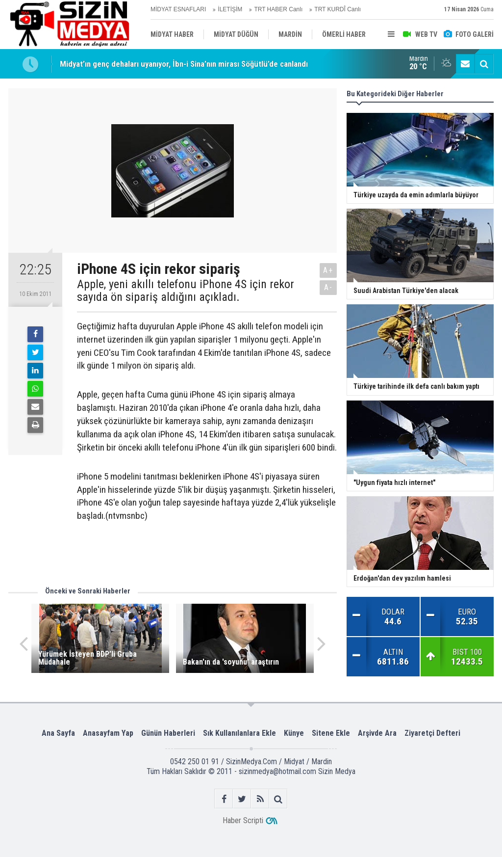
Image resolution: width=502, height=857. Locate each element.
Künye (294, 733)
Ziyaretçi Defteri (432, 733)
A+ (328, 270)
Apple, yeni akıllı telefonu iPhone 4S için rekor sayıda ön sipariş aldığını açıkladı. (185, 291)
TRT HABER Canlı (278, 9)
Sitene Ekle (331, 733)
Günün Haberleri (168, 733)
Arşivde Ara (377, 733)
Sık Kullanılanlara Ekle (239, 733)
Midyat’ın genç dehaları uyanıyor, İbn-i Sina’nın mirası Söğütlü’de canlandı (184, 64)
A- (328, 287)
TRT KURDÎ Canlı (337, 9)
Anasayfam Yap (108, 733)
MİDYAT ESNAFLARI (178, 9)
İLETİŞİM (230, 9)
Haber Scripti (243, 820)
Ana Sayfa (58, 733)
